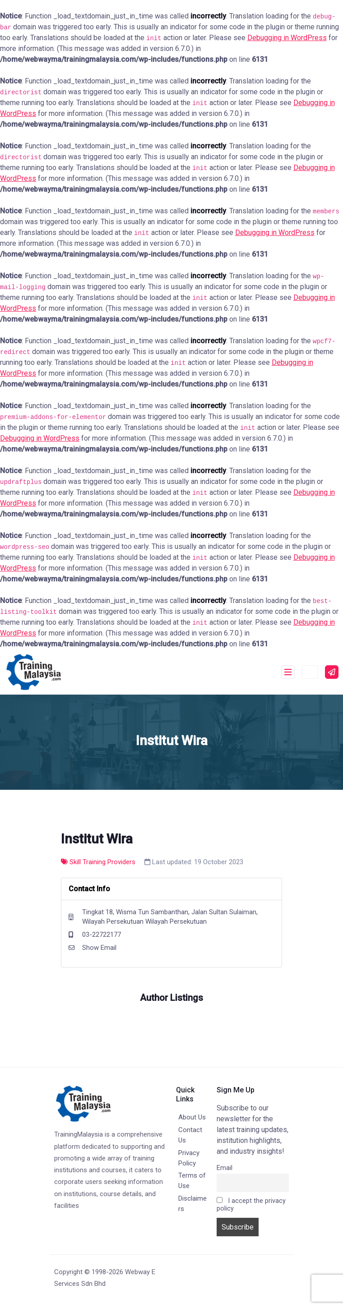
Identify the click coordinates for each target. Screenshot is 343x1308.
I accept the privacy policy (251, 1204)
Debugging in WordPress (287, 37)
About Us (192, 1117)
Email (224, 1168)
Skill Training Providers (98, 862)
